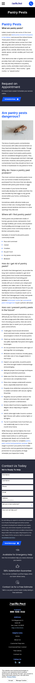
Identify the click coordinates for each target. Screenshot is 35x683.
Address (5, 498)
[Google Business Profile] (19, 662)
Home (17, 636)
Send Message (12, 543)
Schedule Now (11, 99)
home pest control (14, 300)
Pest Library (17, 651)
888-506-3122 (17, 611)
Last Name (6, 480)
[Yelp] (16, 662)
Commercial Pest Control (17, 647)
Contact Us (17, 654)
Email (4, 492)
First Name (6, 475)
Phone (5, 486)
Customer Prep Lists (17, 643)
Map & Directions (17, 628)
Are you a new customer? (11, 504)
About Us (17, 640)
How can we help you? (10, 510)
